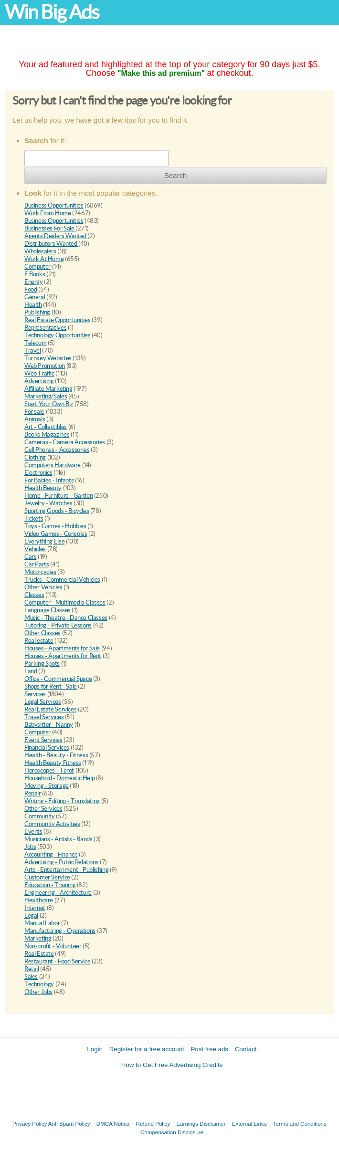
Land (30, 671)
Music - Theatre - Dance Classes (65, 617)
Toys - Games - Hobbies (55, 526)
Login (95, 1049)
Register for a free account (146, 1049)
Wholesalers (40, 251)
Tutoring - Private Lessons (58, 625)
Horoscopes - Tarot (49, 770)
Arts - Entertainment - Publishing (66, 869)
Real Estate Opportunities (57, 320)
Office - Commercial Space (58, 678)
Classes (34, 594)
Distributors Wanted (51, 243)
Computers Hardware (52, 465)
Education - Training (49, 885)
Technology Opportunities (57, 335)
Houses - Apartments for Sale (62, 648)
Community (39, 816)
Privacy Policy (29, 1123)
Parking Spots (42, 663)
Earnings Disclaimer (200, 1123)
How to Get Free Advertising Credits (172, 1064)
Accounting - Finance (50, 854)
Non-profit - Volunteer (52, 946)
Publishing (37, 312)
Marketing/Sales (45, 396)
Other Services (43, 808)
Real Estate (39, 953)
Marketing (38, 938)
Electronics (38, 472)
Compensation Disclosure (171, 1132)
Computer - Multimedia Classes (65, 602)
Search (175, 175)
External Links (249, 1123)
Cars (30, 556)
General (34, 297)
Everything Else (44, 541)
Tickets (33, 518)
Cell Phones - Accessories (56, 449)
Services (35, 694)
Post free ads (209, 1049)
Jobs (30, 846)
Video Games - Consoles (55, 533)
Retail (31, 969)
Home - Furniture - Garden (58, 495)
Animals (34, 419)
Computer (37, 266)
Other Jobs (38, 991)
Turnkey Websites (48, 358)
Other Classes (42, 633)
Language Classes (47, 610)
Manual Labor (42, 923)
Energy (33, 281)
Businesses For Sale (49, 228)
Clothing (35, 457)
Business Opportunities (53, 205)
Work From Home (47, 213)
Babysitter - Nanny (48, 724)
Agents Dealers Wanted (55, 236)
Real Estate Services (50, 709)
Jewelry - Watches (48, 503)
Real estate (38, 640)
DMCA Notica (113, 1123)
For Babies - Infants (49, 480)
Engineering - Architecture (58, 892)
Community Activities (52, 823)
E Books (34, 274)
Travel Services (44, 717)
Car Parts (36, 564)
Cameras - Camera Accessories (64, 442)
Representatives (45, 327)
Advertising (39, 381)
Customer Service (47, 877)
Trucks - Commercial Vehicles (62, 579)
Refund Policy (153, 1123)
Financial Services (46, 747)
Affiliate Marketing (48, 388)
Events (33, 831)
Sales (31, 976)
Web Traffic (39, 373)
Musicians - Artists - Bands (58, 839)
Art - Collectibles (45, 426)
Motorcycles (40, 572)
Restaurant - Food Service (57, 961)
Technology (39, 984)
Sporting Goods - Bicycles (56, 510)
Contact (246, 1049)
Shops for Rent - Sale (50, 686)
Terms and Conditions (300, 1123)
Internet (34, 907)
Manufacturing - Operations (59, 930)
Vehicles (35, 549)
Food (30, 289)
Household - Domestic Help (59, 778)
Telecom (35, 342)
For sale (34, 411)
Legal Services (42, 701)
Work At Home (44, 258)
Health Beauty (43, 488)
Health (33, 304)
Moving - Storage (46, 785)
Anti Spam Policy (69, 1123)
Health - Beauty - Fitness (56, 755)
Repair (32, 793)
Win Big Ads (52, 12)
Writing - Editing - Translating (62, 801)
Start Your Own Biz (48, 404)
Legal (31, 915)
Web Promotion (44, 365)
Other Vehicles (43, 587)
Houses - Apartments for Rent (62, 655)
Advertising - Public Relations (61, 862)
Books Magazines (46, 434)
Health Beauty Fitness (52, 762)
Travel (32, 350)
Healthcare (38, 900)
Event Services (43, 739)
